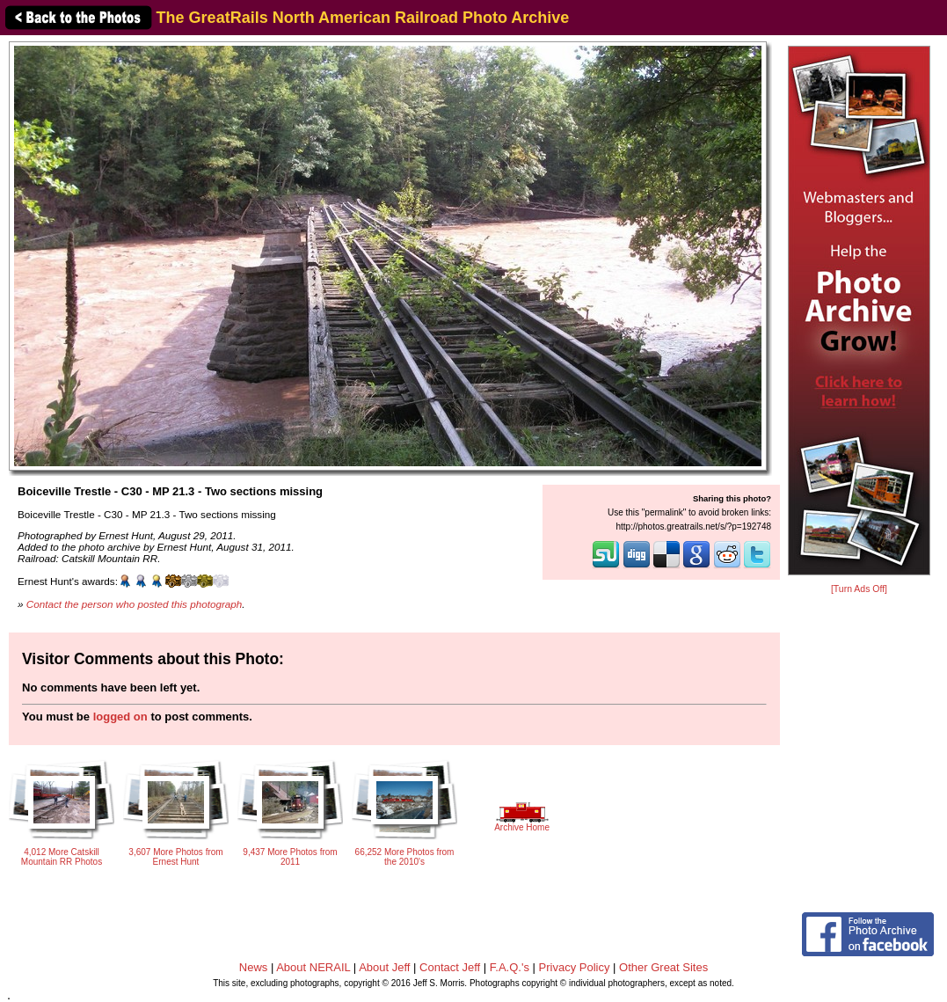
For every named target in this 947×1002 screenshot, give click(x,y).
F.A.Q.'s (509, 967)
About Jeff (384, 967)
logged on (120, 716)
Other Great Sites (663, 967)
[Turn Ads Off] (859, 589)
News (253, 967)
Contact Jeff (449, 967)
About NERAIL (313, 967)
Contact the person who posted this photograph (134, 604)
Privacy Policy (574, 967)
